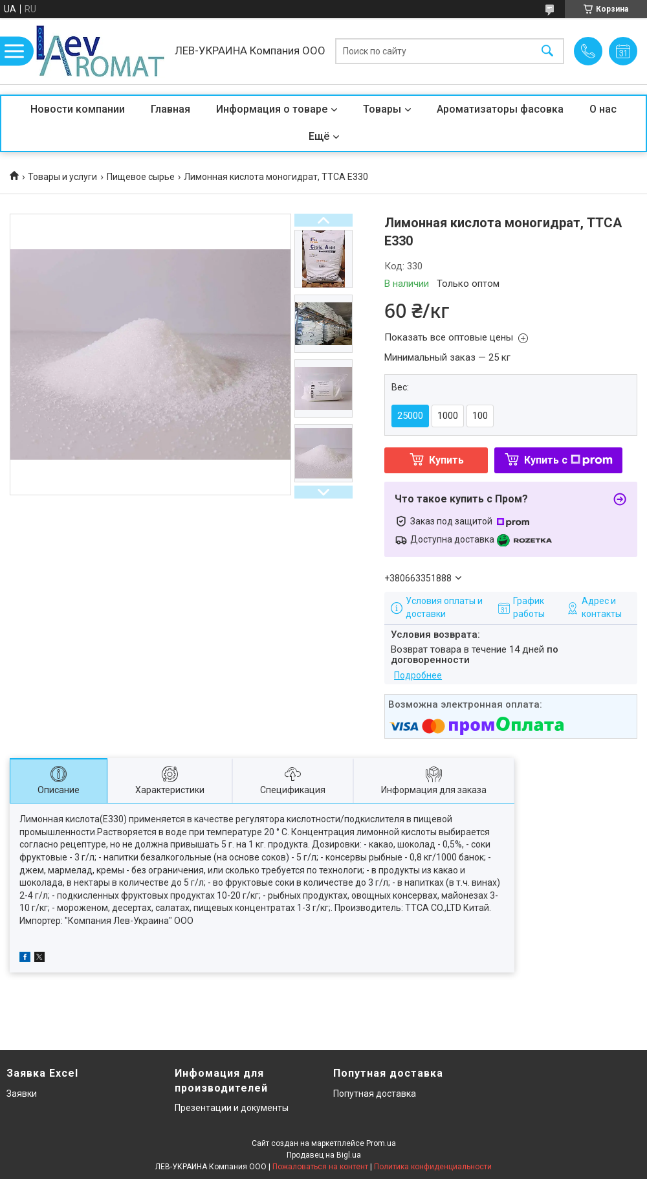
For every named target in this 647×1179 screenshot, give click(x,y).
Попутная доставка (374, 1093)
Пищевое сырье (141, 177)
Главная (170, 109)
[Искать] (547, 51)
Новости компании (77, 109)
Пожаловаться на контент (320, 1166)
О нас (603, 109)
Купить (446, 460)
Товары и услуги (62, 177)
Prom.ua (381, 1143)
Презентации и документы (232, 1108)
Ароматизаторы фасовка (500, 109)
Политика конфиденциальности (433, 1166)
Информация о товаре (271, 109)
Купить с (568, 460)
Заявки (21, 1093)
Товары (382, 109)
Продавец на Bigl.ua (324, 1155)
